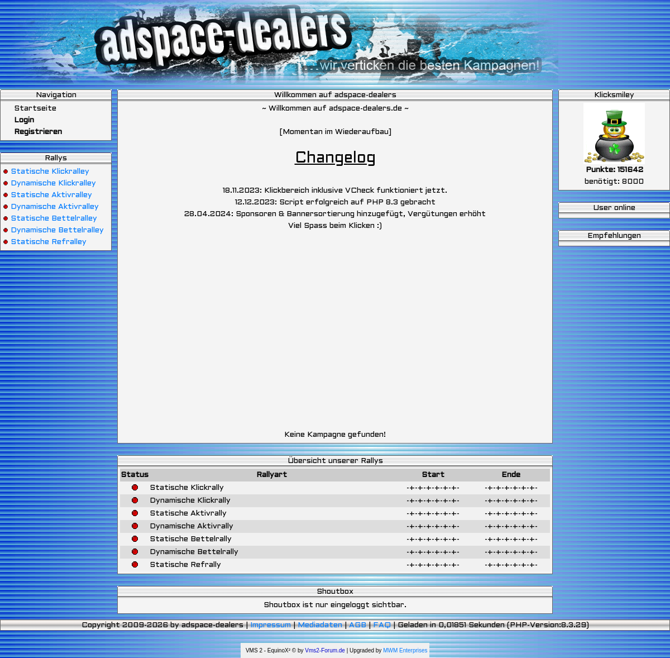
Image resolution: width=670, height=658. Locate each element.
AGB (357, 625)
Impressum (270, 625)
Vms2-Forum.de (325, 650)
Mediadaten (320, 625)
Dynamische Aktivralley (55, 207)
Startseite (29, 108)
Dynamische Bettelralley (57, 230)
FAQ (382, 625)
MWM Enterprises (405, 650)
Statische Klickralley (50, 171)
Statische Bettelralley (54, 218)
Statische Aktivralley (51, 195)
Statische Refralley (49, 242)
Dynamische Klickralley (53, 183)
